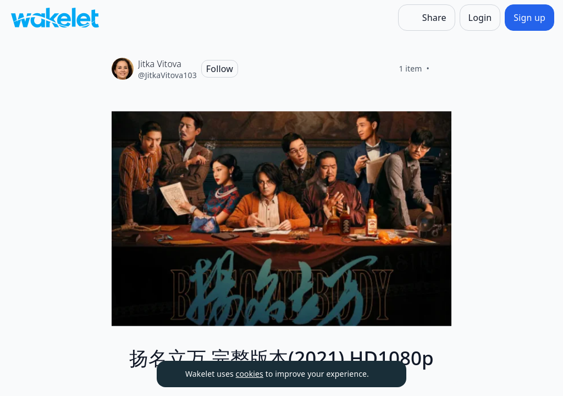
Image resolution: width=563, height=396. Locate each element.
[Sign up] (529, 17)
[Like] (442, 69)
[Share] (426, 17)
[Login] (480, 17)
